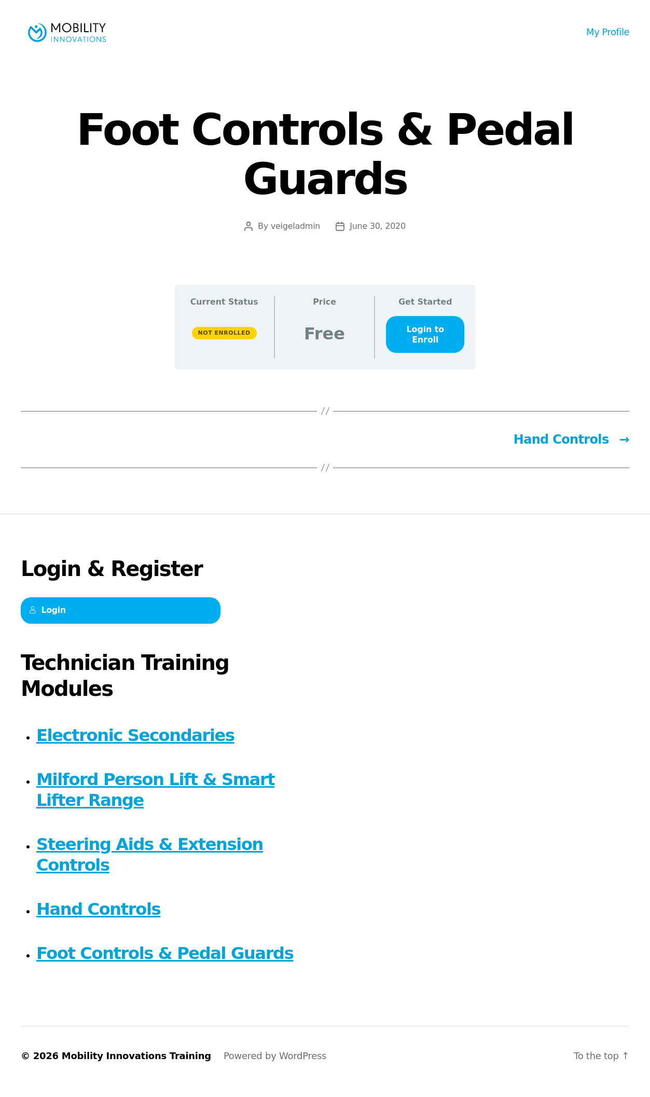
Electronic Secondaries (135, 747)
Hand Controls (98, 921)
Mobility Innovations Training (136, 1067)
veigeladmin (295, 238)
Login (47, 622)
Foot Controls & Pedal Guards (164, 965)
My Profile (607, 37)
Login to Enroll (426, 346)
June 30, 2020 (378, 238)
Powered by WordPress (275, 1067)
